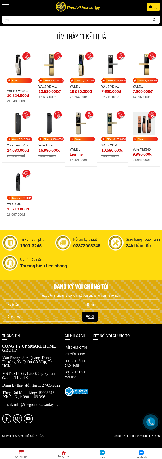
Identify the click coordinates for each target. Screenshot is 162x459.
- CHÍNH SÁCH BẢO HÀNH (75, 363)
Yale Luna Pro (17, 145)
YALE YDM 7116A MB (109, 145)
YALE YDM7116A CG (81, 149)
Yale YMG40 (142, 149)
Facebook (99, 348)
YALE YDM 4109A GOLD (48, 87)
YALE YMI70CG (76, 87)
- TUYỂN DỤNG (75, 354)
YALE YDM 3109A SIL (109, 87)
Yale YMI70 (15, 204)
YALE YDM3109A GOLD (141, 87)
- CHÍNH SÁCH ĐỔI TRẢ (75, 374)
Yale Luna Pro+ (45, 145)
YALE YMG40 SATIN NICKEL (18, 91)
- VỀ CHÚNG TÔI (76, 347)
